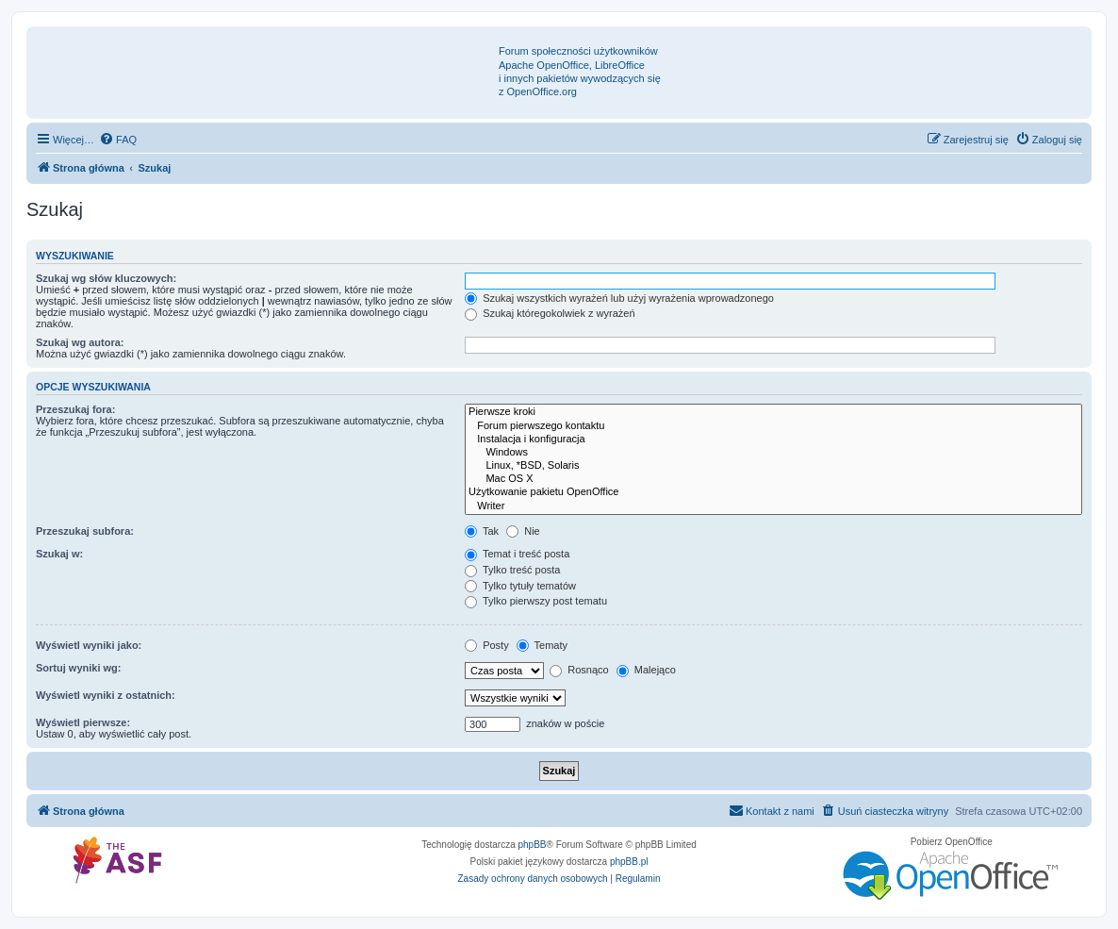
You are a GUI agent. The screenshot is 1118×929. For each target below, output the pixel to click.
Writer (773, 506)
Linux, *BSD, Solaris (773, 466)
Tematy (542, 645)
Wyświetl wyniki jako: (88, 645)
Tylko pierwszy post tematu (536, 600)
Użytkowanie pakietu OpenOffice (773, 492)
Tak (482, 531)
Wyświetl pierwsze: (83, 722)
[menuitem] (118, 139)
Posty (487, 645)
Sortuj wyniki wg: (78, 667)
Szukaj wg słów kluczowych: (106, 278)
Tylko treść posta (512, 569)
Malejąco (646, 669)
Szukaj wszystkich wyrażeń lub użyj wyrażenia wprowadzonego (619, 298)
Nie (523, 531)
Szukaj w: (59, 553)
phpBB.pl (629, 861)
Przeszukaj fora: (75, 409)
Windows (773, 452)
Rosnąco (579, 669)
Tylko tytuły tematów (520, 585)
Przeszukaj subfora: (85, 531)
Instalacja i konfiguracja (773, 439)
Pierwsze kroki (773, 412)
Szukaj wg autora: (80, 342)
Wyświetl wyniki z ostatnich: (105, 695)
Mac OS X (773, 479)
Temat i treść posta (517, 553)
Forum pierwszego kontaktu (773, 426)
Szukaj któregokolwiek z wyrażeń (549, 313)
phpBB (532, 844)
